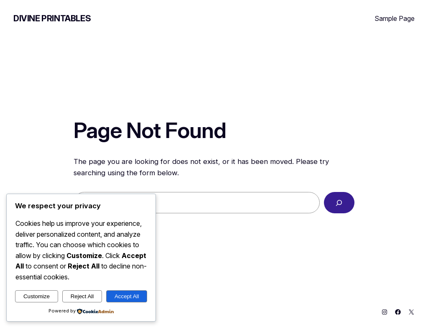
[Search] (339, 202)
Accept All (127, 296)
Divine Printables (52, 18)
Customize (36, 296)
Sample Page (394, 18)
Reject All (82, 296)
